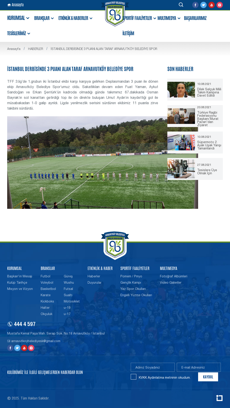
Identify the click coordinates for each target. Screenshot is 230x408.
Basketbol (48, 289)
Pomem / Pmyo (131, 276)
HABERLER (35, 49)
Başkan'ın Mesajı (19, 276)
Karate (46, 295)
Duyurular (95, 282)
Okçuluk (46, 314)
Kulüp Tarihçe (17, 282)
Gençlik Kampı (130, 282)
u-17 (67, 314)
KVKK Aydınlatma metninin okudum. (164, 377)
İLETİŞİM (128, 33)
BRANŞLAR (44, 18)
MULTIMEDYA (169, 18)
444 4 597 (21, 325)
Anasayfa (15, 4)
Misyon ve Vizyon (20, 289)
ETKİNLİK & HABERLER (75, 18)
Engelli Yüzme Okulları (136, 295)
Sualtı (68, 295)
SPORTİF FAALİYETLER (139, 18)
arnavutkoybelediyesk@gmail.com (33, 341)
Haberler (94, 276)
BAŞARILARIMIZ (195, 18)
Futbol (45, 276)
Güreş (68, 276)
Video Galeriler (170, 282)
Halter (45, 307)
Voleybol (47, 282)
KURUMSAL (18, 18)
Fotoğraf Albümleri (173, 276)
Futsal (68, 289)
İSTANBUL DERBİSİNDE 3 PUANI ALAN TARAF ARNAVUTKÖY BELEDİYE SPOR (104, 49)
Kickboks (47, 301)
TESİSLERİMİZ (19, 33)
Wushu (69, 282)
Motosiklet (72, 301)
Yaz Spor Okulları (133, 289)
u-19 (67, 307)
